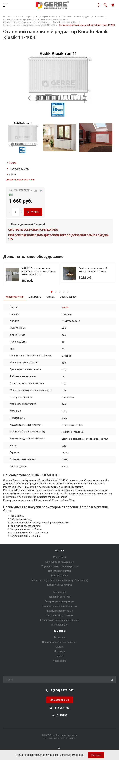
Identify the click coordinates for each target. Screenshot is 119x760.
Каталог (59, 550)
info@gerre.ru (62, 707)
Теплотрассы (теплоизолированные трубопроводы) (59, 580)
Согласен (96, 755)
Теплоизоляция (59, 624)
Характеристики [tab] (15, 296)
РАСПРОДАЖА (59, 575)
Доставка (59, 651)
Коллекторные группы (59, 585)
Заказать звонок (59, 700)
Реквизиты (60, 637)
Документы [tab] (35, 296)
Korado (13, 163)
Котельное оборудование (59, 561)
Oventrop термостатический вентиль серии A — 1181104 (93, 270)
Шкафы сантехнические (59, 610)
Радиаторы (59, 557)
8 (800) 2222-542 (62, 690)
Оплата (59, 646)
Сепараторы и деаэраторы (59, 601)
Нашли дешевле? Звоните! (28, 224)
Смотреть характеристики (20, 179)
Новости (59, 656)
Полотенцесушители (59, 571)
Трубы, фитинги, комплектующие (59, 566)
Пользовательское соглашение (59, 642)
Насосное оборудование (59, 615)
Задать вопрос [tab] (68, 296)
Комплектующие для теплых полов (59, 620)
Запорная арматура (59, 596)
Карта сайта (59, 660)
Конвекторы (59, 592)
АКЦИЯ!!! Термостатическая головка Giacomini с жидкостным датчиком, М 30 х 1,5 (38, 271)
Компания (59, 631)
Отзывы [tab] (50, 296)
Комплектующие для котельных (59, 606)
